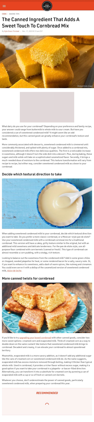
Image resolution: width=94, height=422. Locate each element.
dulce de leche (14, 270)
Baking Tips (14, 14)
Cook (4, 14)
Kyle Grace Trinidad (11, 31)
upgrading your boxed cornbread (35, 337)
